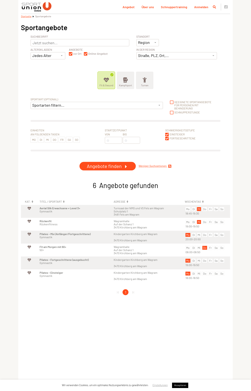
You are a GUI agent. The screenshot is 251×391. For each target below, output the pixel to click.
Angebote (76, 49)
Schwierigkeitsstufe (180, 130)
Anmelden (201, 7)
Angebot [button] (129, 7)
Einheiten (37, 130)
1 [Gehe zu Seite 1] (125, 292)
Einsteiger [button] (177, 134)
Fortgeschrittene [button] (183, 138)
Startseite (26, 16)
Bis (125, 134)
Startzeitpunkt (116, 130)
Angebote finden (107, 166)
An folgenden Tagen (45, 134)
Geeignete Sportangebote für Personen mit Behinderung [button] (192, 105)
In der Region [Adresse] (145, 49)
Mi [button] (47, 139)
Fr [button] (62, 139)
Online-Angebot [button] (98, 53)
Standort (143, 36)
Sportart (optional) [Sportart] (44, 99)
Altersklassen (41, 49)
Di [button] (41, 139)
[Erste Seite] (118, 292)
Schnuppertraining (174, 7)
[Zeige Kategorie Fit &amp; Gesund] (106, 80)
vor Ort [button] (77, 53)
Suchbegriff (39, 36)
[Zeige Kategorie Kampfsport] (125, 80)
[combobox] (48, 55)
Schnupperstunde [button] (187, 112)
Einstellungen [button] (160, 385)
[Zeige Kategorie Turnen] (144, 80)
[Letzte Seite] (133, 292)
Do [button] (54, 139)
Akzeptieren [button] (180, 385)
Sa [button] (69, 139)
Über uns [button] (148, 7)
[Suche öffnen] (214, 7)
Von (107, 134)
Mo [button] (34, 139)
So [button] (76, 139)
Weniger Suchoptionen (155, 166)
